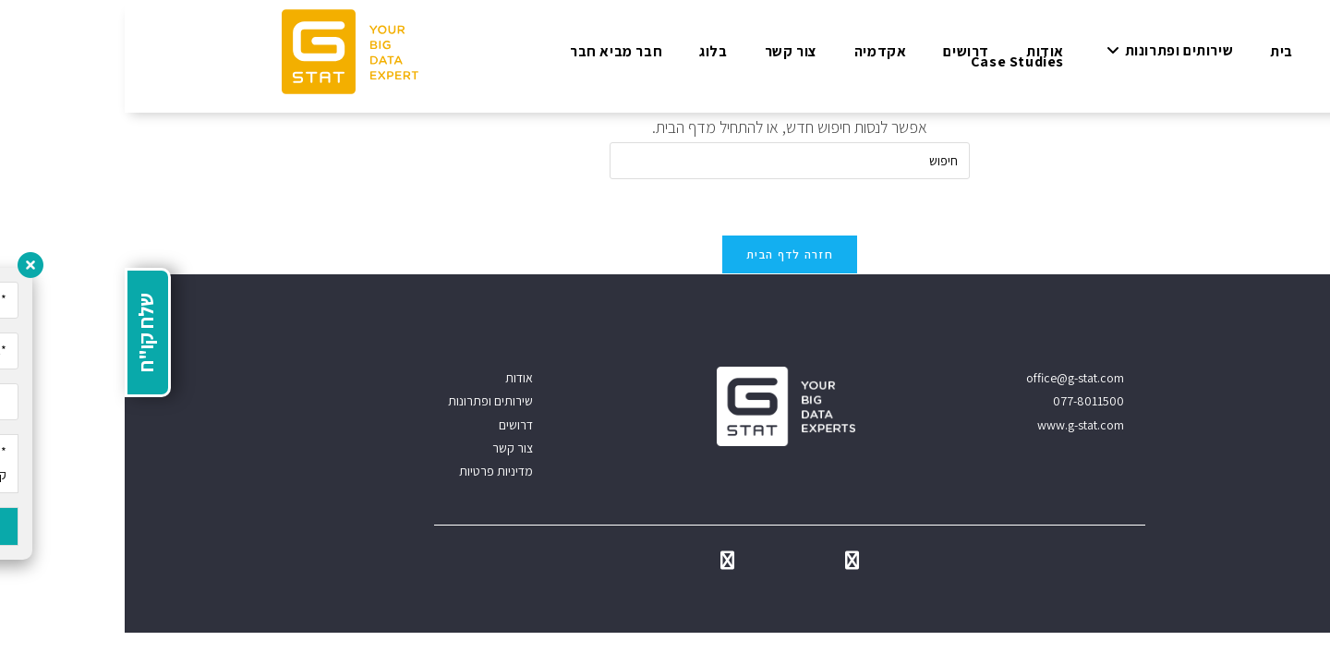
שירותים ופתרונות (365, 401)
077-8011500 (963, 401)
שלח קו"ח (21, 332)
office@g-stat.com (950, 377)
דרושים (391, 425)
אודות (394, 377)
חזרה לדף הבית (665, 254)
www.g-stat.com (956, 425)
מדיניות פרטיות (371, 471)
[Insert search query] (665, 160)
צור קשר (388, 448)
